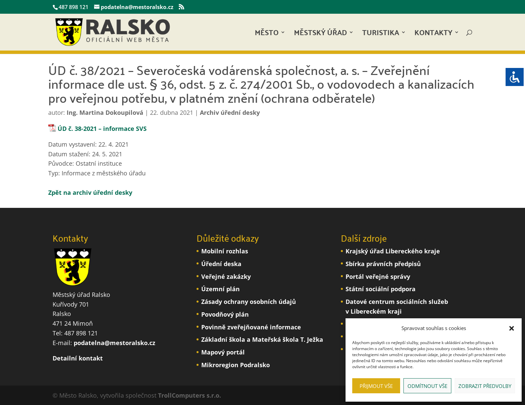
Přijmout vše (376, 386)
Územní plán (220, 289)
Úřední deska (221, 264)
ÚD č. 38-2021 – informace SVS (102, 129)
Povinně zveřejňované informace (251, 327)
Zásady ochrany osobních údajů (248, 302)
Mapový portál (223, 352)
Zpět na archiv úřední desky (90, 192)
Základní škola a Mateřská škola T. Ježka (262, 339)
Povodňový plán (225, 314)
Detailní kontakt (78, 358)
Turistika (380, 34)
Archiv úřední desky (230, 112)
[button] (511, 328)
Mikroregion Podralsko (235, 365)
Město (267, 34)
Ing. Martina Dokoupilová (105, 112)
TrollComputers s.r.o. (189, 395)
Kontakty (433, 34)
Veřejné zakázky (226, 276)
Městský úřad (320, 34)
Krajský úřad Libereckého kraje (393, 251)
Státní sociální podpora (381, 289)
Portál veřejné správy (378, 276)
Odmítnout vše (427, 386)
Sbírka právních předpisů (383, 264)
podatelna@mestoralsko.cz (114, 343)
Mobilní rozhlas (224, 251)
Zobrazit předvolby (484, 386)
